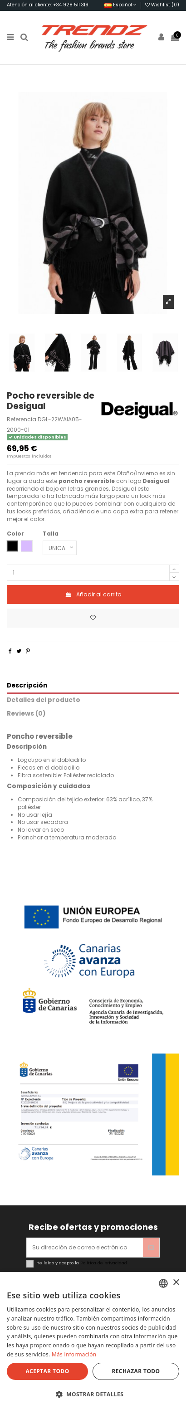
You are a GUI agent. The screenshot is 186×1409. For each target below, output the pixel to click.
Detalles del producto (43, 700)
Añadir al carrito (93, 594)
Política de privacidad (103, 1263)
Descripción (27, 686)
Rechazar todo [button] (136, 1371)
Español (120, 4)
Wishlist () (162, 4)
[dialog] (93, 1340)
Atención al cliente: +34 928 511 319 (47, 4)
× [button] (175, 1282)
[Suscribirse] (151, 1247)
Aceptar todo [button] (47, 1371)
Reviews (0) (26, 714)
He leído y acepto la (81, 1263)
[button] (93, 1394)
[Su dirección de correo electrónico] (85, 1247)
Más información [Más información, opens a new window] (74, 1354)
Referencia (21, 419)
